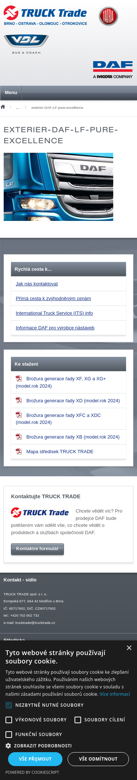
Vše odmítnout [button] (98, 759)
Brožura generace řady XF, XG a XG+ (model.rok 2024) (61, 382)
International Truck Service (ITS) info (54, 313)
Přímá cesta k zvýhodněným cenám (53, 298)
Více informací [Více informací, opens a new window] (115, 694)
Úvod (2, 106)
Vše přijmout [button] (35, 759)
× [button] (129, 648)
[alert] (68, 710)
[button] (68, 745)
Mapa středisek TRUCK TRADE (55, 451)
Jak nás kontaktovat (37, 284)
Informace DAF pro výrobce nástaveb (55, 327)
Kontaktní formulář (37, 548)
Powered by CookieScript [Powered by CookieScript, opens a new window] (32, 772)
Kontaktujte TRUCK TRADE (45, 496)
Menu (11, 92)
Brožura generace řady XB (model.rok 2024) (67, 437)
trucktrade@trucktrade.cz (35, 623)
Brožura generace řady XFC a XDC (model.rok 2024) (58, 418)
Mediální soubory (19, 108)
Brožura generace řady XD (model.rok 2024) (68, 400)
